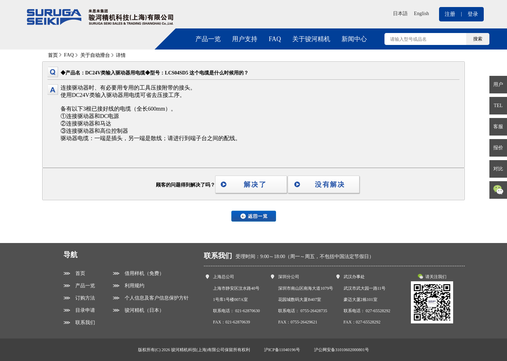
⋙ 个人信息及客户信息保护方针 (151, 298)
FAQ (275, 38)
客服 (498, 126)
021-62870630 (247, 310)
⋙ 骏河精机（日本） (138, 310)
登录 (473, 14)
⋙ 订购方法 (79, 298)
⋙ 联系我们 (79, 322)
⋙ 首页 (74, 273)
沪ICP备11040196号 (282, 349)
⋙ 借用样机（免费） (138, 273)
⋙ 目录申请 (79, 310)
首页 (53, 55)
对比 (498, 168)
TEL (498, 105)
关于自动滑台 (95, 55)
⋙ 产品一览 (79, 285)
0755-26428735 (313, 310)
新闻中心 (354, 38)
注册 (450, 14)
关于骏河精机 (311, 38)
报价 (498, 147)
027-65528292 (378, 310)
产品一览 (208, 38)
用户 (498, 84)
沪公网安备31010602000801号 (341, 349)
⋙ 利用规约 (128, 285)
